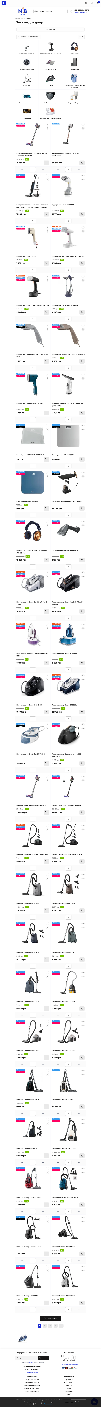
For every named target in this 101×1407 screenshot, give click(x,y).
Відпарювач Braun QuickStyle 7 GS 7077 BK (32, 305)
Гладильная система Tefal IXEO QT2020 (66, 501)
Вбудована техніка (32, 1380)
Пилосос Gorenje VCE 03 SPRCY (28, 1198)
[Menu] (4, 3)
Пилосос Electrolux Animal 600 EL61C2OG (32, 854)
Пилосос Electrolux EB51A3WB (63, 903)
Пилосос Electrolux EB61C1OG (63, 953)
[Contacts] (92, 3)
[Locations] (86, 3)
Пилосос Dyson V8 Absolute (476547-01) (31, 805)
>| (61, 1326)
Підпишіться (43, 1358)
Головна (17, 18)
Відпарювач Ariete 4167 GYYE (63, 205)
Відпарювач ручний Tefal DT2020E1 (29, 403)
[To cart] (46, 163)
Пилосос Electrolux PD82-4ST (27, 1149)
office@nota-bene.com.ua (69, 1364)
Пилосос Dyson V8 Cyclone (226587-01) (66, 805)
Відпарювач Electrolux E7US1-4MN (65, 305)
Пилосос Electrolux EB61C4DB (27, 1002)
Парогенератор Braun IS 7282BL (64, 705)
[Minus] (22, 169)
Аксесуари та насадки (32, 1385)
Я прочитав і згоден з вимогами (33, 1362)
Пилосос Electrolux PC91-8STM (27, 1100)
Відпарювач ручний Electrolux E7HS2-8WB (68, 354)
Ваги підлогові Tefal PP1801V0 (63, 455)
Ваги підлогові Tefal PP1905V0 (27, 501)
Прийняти (78, 1402)
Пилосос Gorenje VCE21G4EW (63, 1296)
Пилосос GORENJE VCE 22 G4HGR (65, 1198)
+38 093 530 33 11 (81, 10)
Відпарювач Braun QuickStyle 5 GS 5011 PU (68, 256)
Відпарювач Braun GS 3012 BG (27, 256)
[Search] (35, 11)
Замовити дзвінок (80, 12)
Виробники (69, 1391)
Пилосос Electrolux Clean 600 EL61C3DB (67, 854)
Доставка (69, 1380)
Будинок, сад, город (31, 1388)
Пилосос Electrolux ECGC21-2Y (63, 1002)
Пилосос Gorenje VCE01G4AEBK (28, 1247)
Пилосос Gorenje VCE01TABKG (63, 1247)
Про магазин (69, 1383)
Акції (69, 1394)
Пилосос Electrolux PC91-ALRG (63, 1100)
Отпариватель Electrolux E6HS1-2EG (65, 550)
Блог (69, 1388)
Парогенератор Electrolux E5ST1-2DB (30, 754)
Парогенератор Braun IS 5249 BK (29, 705)
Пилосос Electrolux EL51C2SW (63, 1051)
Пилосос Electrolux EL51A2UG (27, 1051)
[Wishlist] (47, 124)
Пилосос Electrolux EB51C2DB (27, 953)
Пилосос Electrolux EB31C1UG (27, 903)
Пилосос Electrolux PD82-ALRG (64, 1149)
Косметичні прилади (32, 1391)
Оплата (31, 1362)
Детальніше (48, 1404)
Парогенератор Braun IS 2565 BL (64, 653)
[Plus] (43, 169)
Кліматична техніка (32, 1383)
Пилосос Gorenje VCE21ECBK (27, 1296)
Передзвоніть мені (32, 1372)
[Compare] (47, 128)
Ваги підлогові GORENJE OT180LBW (30, 455)
